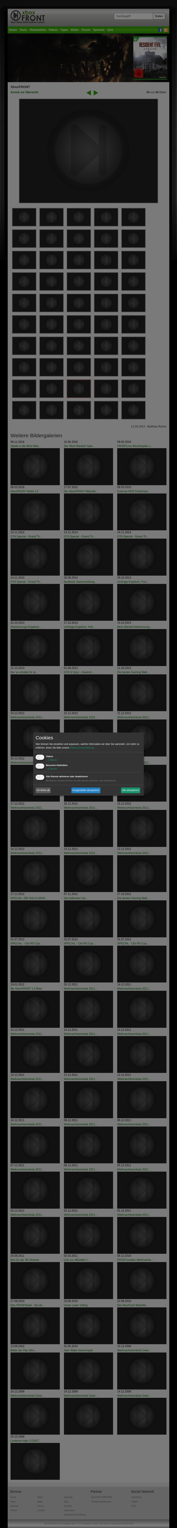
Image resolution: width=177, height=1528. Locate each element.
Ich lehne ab (43, 790)
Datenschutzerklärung (81, 747)
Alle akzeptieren (130, 790)
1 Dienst (51, 760)
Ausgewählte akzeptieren (85, 790)
